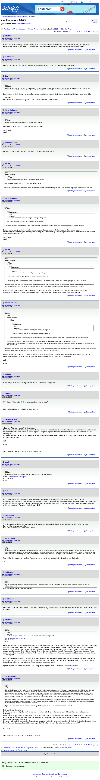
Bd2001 (8, 164)
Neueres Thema (9, 750)
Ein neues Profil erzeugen (91, 2)
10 (89, 31)
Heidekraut (9, 57)
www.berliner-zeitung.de (17, 477)
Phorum (40, 777)
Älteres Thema (22, 750)
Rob (6, 491)
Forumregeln (62, 774)
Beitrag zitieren (90, 49)
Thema (29, 16)
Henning (8, 393)
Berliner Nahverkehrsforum (17, 16)
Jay (6, 76)
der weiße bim (11, 303)
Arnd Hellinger (11, 110)
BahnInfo (66, 777)
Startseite (5, 16)
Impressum (36, 774)
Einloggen (76, 2)
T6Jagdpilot (10, 538)
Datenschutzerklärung (49, 774)
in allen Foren (67, 29)
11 (91, 31)
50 (58, 29)
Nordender (9, 515)
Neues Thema (33, 29)
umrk (7, 462)
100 (61, 29)
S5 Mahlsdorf (10, 676)
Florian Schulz (11, 143)
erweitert (95, 22)
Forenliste (7, 29)
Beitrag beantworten (75, 49)
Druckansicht (51, 754)
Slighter (8, 36)
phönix (8, 374)
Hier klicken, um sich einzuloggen (13, 766)
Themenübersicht (19, 29)
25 (55, 29)
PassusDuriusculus (23, 24)
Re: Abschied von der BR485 (11, 38)
